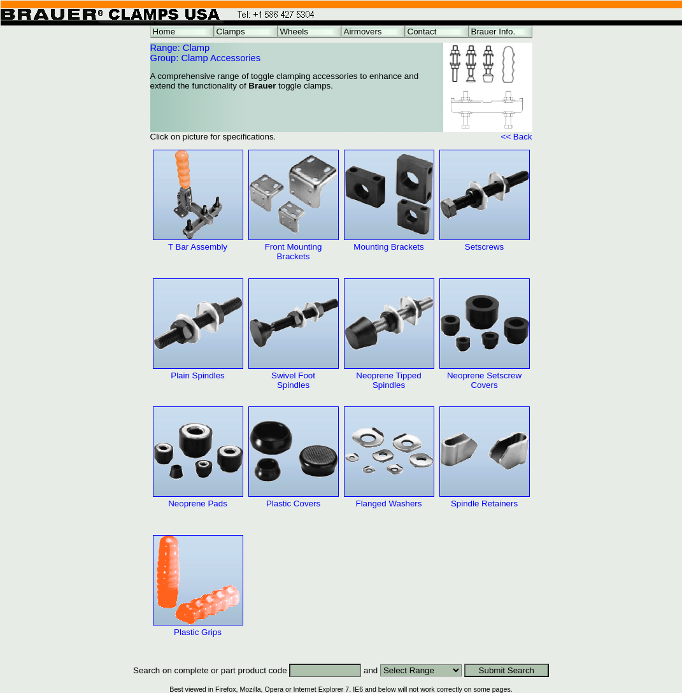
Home (164, 31)
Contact (422, 31)
